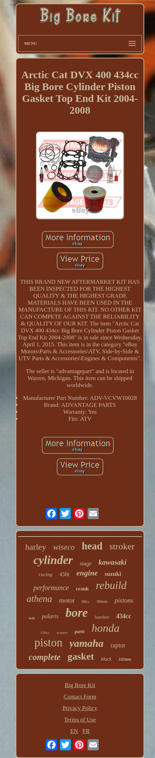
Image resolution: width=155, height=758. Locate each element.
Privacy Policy (80, 708)
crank (82, 588)
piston (48, 642)
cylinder (53, 560)
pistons (124, 600)
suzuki (113, 574)
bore (76, 613)
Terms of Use (80, 719)
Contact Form (80, 696)
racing (45, 574)
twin (31, 618)
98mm (102, 601)
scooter (62, 632)
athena (39, 599)
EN (74, 731)
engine (87, 572)
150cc (44, 632)
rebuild (111, 585)
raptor (118, 645)
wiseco (64, 547)
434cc (123, 616)
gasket (80, 656)
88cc (86, 601)
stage (86, 563)
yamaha (87, 643)
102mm (125, 659)
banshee (102, 617)
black (106, 659)
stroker (121, 546)
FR (86, 731)
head (92, 545)
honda (106, 628)
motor (67, 600)
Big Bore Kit (80, 685)
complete (45, 657)
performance (51, 587)
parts (80, 631)
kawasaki (112, 562)
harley (35, 546)
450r (64, 574)
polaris (50, 616)
